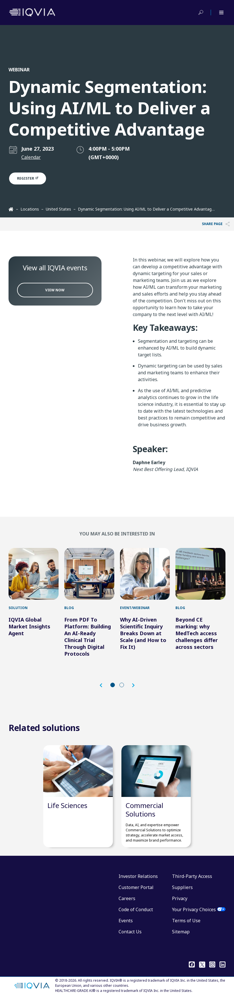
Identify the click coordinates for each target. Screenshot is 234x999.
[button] (104, 685)
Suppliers (182, 887)
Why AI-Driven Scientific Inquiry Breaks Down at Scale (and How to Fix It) (143, 633)
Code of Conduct (136, 909)
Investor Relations (138, 876)
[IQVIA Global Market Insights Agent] (34, 574)
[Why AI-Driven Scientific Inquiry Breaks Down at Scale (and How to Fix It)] (145, 574)
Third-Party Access (192, 876)
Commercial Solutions (144, 810)
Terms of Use (186, 920)
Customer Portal (136, 887)
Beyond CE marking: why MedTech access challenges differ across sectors (196, 633)
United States (58, 209)
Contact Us (130, 932)
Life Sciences (67, 805)
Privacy (179, 898)
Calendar (31, 157)
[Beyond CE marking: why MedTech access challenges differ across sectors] (200, 574)
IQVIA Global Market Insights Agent (29, 626)
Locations (29, 209)
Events (126, 920)
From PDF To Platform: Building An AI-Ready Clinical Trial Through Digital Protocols (87, 636)
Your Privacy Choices (194, 909)
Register (31, 178)
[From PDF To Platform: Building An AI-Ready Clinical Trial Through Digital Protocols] (89, 574)
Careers (127, 898)
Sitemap (181, 932)
